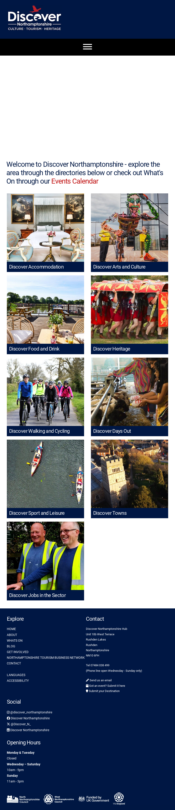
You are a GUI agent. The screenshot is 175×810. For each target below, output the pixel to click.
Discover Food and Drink (34, 349)
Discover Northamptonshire (28, 718)
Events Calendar (74, 181)
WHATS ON (15, 640)
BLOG (11, 646)
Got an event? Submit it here (105, 685)
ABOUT (12, 635)
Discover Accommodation (36, 267)
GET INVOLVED (17, 652)
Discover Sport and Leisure (37, 513)
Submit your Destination (103, 691)
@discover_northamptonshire (29, 712)
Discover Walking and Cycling (39, 431)
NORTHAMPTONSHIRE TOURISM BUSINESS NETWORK (46, 657)
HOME (11, 629)
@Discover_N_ (19, 724)
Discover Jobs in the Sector (37, 595)
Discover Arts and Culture (119, 267)
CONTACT (14, 663)
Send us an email (99, 680)
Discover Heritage (111, 349)
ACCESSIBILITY (18, 680)
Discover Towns (109, 513)
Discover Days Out (112, 431)
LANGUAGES (16, 675)
